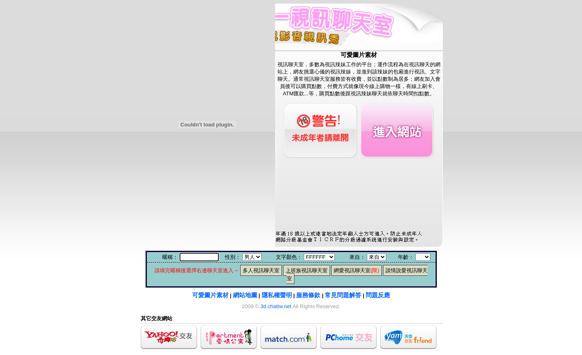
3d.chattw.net (276, 306)
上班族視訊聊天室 (307, 270)
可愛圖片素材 (210, 295)
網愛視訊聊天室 (356, 270)
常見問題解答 (343, 295)
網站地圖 (245, 295)
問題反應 (378, 295)
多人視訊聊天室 (261, 270)
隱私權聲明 (277, 295)
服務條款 (308, 295)
